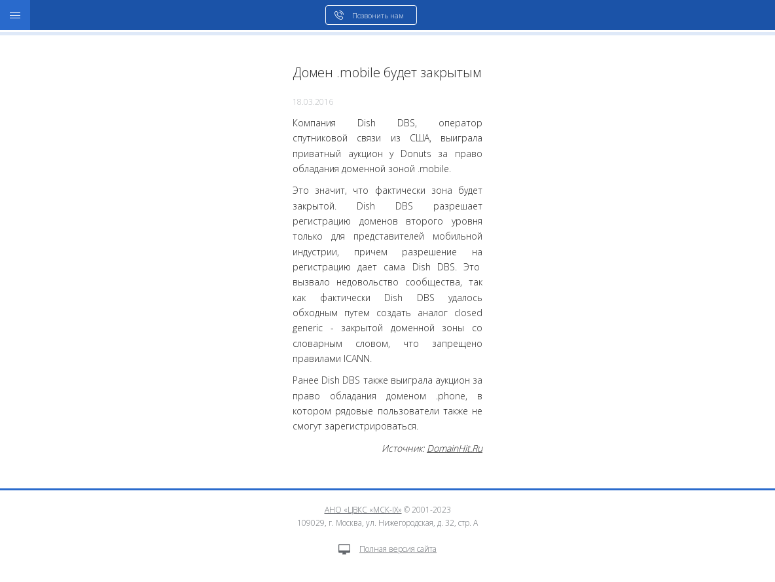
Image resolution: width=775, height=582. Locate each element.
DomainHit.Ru (454, 448)
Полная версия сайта (387, 549)
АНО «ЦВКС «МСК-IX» (363, 509)
